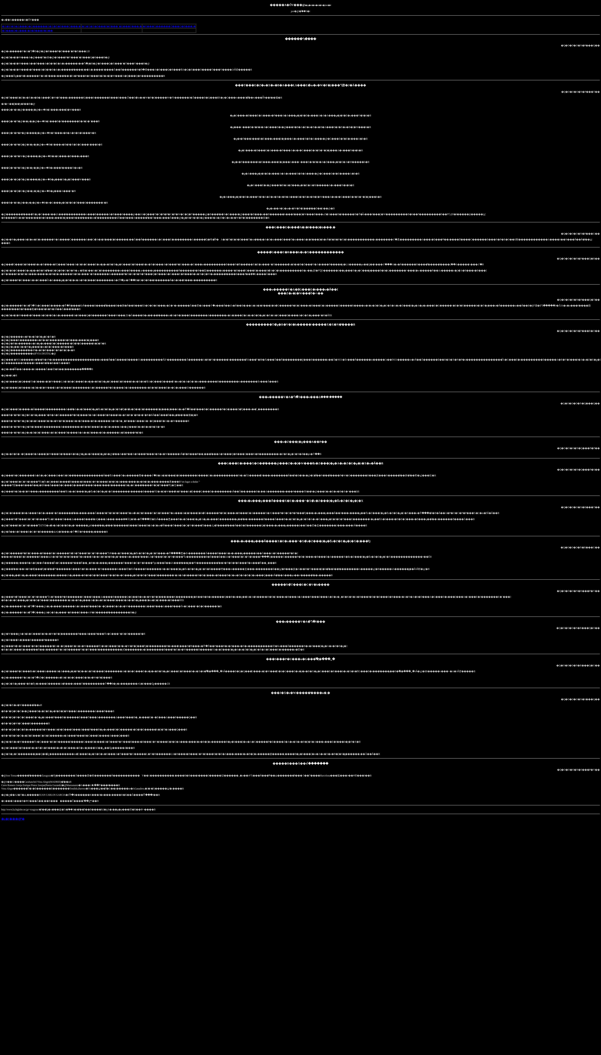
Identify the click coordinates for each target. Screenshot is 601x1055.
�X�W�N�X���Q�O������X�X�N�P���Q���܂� (41, 26)
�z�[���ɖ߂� (13, 819)
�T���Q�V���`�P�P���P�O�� (27, 30)
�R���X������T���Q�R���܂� (169, 26)
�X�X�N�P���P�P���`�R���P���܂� (112, 26)
